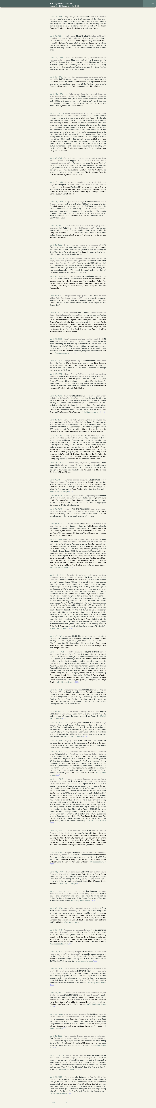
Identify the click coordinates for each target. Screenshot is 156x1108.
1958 (53, 1047)
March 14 (53, 6)
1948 (69, 1093)
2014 (64, 718)
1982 (52, 985)
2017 (70, 943)
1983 (95, 961)
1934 (78, 1069)
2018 (102, 412)
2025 (71, 628)
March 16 (75, 6)
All (68, 6)
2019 (93, 900)
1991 (53, 1006)
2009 (73, 353)
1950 (64, 1028)
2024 (77, 682)
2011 (72, 567)
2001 (83, 922)
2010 (79, 883)
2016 (71, 491)
